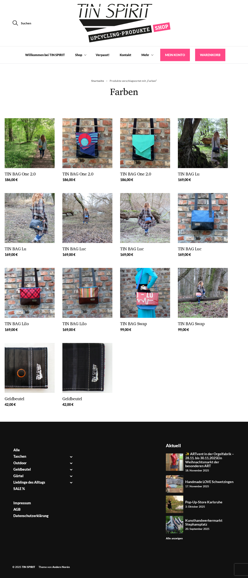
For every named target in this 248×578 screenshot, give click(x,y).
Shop (78, 55)
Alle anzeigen (174, 538)
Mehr (145, 55)
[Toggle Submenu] (71, 456)
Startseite (97, 80)
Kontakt (125, 55)
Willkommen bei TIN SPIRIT (45, 55)
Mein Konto (175, 55)
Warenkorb (210, 55)
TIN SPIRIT (28, 567)
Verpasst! (102, 55)
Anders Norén (61, 567)
